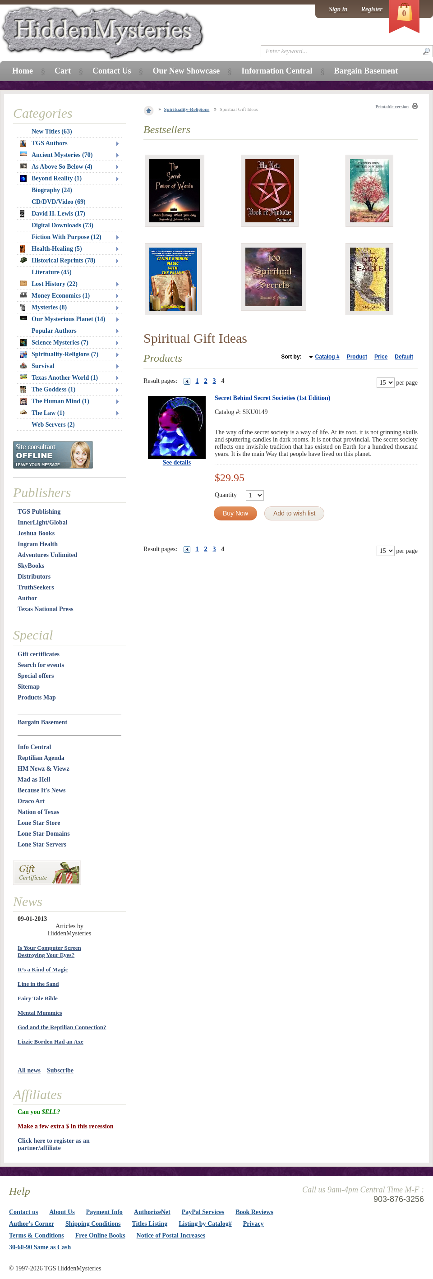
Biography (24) (52, 190)
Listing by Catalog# (205, 1223)
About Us (61, 1212)
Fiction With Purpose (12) (66, 237)
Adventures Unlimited (47, 555)
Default (404, 357)
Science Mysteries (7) (54, 342)
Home (22, 70)
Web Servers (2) (53, 424)
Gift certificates (39, 654)
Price (380, 357)
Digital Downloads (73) (62, 225)
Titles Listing (150, 1223)
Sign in (338, 9)
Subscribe (60, 1070)
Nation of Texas (39, 812)
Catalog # (327, 357)
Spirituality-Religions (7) (59, 354)
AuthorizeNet (152, 1212)
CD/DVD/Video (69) (59, 201)
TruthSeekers (36, 587)
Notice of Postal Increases (171, 1235)
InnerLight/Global (42, 522)
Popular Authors (54, 330)
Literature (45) (52, 272)
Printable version (392, 106)
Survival (37, 366)
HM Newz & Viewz (43, 768)
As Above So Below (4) (56, 166)
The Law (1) (42, 412)
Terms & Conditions (36, 1235)
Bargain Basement (42, 722)
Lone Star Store (39, 822)
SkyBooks (31, 565)
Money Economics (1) (55, 295)
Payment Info (104, 1212)
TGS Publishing (39, 511)
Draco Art (31, 801)
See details (177, 462)
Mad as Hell (34, 779)
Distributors (34, 576)
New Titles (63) (52, 131)
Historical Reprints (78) (58, 260)
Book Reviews (254, 1212)
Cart (63, 70)
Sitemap (29, 686)
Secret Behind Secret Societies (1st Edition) (273, 398)
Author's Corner (31, 1223)
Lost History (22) (49, 284)
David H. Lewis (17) (52, 213)
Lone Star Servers (42, 844)
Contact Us (111, 70)
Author (27, 598)
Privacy (253, 1223)
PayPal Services (203, 1212)
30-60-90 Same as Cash (40, 1247)
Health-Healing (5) (51, 249)
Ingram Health (38, 544)
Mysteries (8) (43, 307)
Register (371, 9)
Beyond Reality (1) (51, 178)
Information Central (276, 70)
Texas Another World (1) (59, 377)
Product (357, 357)
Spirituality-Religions (187, 109)
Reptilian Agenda (41, 758)
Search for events (41, 665)
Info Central (34, 747)
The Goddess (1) (47, 389)
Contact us (23, 1212)
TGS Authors (44, 143)
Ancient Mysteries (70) (56, 155)
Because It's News (42, 790)
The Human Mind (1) (54, 401)
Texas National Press (46, 609)
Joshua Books (36, 533)
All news (29, 1070)
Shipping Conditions (93, 1223)
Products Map (37, 697)
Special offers (36, 675)
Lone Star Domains (44, 833)
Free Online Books (100, 1235)
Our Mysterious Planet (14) (62, 319)
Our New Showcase (186, 70)
